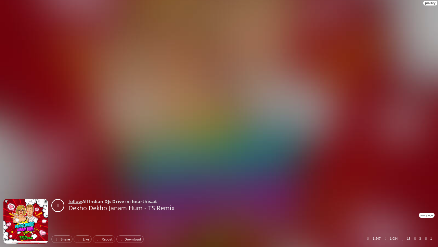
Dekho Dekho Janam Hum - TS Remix (121, 208)
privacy (430, 3)
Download (130, 239)
